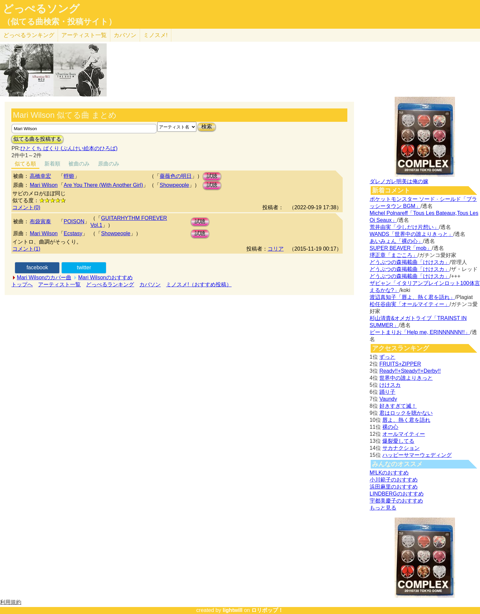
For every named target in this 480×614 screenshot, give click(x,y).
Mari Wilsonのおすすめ (105, 277)
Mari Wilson (44, 185)
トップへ (22, 284)
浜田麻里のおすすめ (394, 487)
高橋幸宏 (40, 176)
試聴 (212, 176)
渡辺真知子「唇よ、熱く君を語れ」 (412, 297)
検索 (206, 126)
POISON (74, 221)
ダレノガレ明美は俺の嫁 (399, 181)
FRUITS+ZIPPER (400, 364)
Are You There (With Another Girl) (103, 185)
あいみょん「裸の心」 (396, 241)
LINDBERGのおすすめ (397, 494)
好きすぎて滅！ (398, 406)
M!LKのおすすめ (389, 473)
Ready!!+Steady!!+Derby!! (410, 371)
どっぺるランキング (110, 284)
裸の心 (390, 427)
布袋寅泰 (40, 221)
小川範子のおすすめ (394, 480)
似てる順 (25, 164)
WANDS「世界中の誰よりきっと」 (411, 234)
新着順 (52, 164)
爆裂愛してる (398, 441)
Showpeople (174, 185)
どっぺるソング (41, 9)
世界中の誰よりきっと (406, 378)
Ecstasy (73, 233)
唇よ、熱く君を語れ (406, 420)
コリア (276, 249)
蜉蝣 (69, 176)
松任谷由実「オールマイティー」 (410, 304)
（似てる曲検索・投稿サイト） (59, 21)
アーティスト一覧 (59, 284)
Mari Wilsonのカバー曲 (44, 277)
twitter (84, 267)
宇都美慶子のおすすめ (396, 501)
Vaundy (388, 399)
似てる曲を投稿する (37, 139)
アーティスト (84, 35)
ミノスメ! (155, 35)
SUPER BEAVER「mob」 (401, 248)
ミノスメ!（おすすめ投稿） (198, 284)
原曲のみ (108, 164)
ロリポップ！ (267, 610)
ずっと (387, 357)
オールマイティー (403, 434)
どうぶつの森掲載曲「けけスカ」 (410, 262)
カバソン (125, 35)
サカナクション (401, 448)
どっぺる (28, 35)
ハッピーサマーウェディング (417, 455)
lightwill (233, 610)
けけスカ (390, 385)
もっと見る (383, 508)
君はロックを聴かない (406, 413)
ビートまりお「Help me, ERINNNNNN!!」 (420, 332)
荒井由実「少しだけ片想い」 (404, 227)
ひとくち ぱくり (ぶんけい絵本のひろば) (69, 148)
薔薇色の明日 (176, 176)
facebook (37, 267)
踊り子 (387, 392)
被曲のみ (79, 164)
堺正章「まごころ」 (394, 255)
